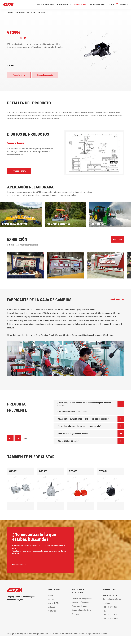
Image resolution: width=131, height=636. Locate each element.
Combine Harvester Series (97, 4)
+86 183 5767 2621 (110, 607)
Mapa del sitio (84, 634)
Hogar (10, 12)
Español (124, 4)
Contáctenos (117, 299)
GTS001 (13, 471)
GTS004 (103, 471)
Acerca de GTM (20, 12)
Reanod (104, 634)
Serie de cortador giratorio (45, 4)
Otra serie (111, 4)
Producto (51, 599)
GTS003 (73, 471)
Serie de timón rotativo (63, 4)
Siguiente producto (45, 75)
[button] (114, 239)
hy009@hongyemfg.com (112, 599)
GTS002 (43, 471)
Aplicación (31, 12)
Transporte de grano (79, 4)
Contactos (41, 12)
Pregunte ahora (19, 75)
